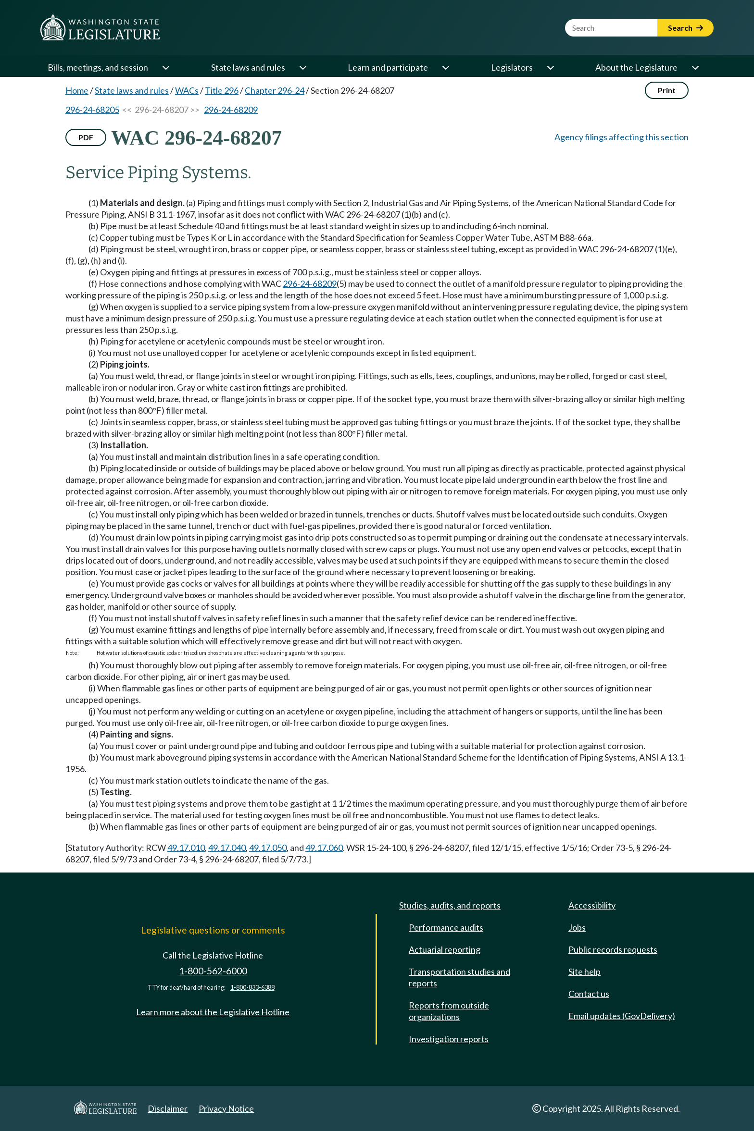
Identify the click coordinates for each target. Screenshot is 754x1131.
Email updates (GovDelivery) (621, 1015)
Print (667, 90)
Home (76, 90)
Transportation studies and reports (459, 977)
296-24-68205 (92, 109)
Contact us (588, 993)
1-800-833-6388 (252, 987)
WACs (187, 90)
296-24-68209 (231, 109)
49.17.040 (227, 847)
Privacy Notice (226, 1108)
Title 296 (222, 90)
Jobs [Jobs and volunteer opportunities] (577, 927)
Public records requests (612, 949)
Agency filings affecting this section (621, 137)
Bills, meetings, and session (98, 67)
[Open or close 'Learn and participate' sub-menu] (445, 67)
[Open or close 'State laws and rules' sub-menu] (302, 67)
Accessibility (592, 905)
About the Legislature (636, 67)
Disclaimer (168, 1108)
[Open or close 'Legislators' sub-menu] (550, 67)
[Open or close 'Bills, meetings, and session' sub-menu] (165, 67)
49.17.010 (186, 847)
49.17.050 (268, 847)
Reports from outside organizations (449, 1011)
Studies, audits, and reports (450, 905)
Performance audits (446, 927)
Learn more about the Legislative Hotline (212, 1012)
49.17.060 (324, 847)
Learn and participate (388, 67)
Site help (584, 971)
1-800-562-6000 (213, 970)
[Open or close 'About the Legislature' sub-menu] (695, 67)
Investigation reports (449, 1038)
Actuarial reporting (444, 949)
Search (685, 27)
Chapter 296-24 (274, 90)
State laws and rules (248, 67)
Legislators (512, 67)
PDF (85, 137)
